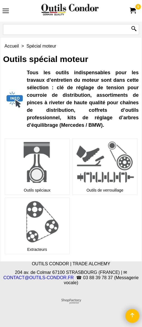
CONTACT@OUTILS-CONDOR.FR (38, 277)
